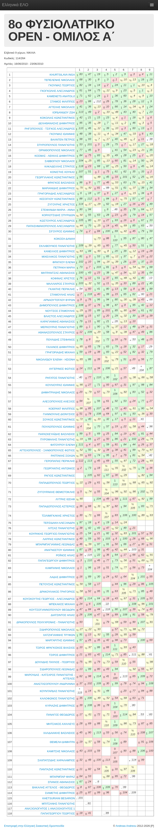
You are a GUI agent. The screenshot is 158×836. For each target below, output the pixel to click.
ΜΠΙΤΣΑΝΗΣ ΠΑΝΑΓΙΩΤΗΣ (58, 803)
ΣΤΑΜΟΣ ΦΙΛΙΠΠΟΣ (62, 101)
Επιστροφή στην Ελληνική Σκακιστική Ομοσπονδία (34, 825)
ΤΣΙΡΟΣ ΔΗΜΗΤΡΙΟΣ (62, 654)
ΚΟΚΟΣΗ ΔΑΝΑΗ (64, 238)
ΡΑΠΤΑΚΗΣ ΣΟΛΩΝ (63, 455)
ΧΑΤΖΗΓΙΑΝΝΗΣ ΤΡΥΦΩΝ (59, 635)
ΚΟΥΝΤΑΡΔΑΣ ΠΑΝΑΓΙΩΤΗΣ (57, 691)
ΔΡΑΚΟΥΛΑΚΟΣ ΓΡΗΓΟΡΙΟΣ (57, 591)
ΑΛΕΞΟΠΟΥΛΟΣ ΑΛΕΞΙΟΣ (59, 401)
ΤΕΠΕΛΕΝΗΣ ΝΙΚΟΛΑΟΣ (59, 80)
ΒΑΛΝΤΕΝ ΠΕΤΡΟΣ (63, 139)
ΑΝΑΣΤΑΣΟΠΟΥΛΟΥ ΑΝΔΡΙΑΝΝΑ (54, 683)
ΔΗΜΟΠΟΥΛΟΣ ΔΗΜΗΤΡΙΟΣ (57, 305)
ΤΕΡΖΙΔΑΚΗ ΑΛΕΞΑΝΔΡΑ (59, 522)
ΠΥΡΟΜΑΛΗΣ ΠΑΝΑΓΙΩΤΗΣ (57, 439)
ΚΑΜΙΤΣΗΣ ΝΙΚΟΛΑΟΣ (61, 751)
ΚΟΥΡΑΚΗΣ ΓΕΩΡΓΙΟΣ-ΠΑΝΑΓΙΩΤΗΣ (52, 533)
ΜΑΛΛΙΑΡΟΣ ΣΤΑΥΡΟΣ (60, 283)
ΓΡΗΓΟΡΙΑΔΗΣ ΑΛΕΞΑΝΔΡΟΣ (56, 193)
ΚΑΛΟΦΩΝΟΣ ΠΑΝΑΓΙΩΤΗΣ (57, 698)
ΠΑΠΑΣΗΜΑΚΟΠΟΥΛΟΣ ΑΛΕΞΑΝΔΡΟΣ (50, 226)
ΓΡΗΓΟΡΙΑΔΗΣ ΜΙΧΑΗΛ (60, 352)
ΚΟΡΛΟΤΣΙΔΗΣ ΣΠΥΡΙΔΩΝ (58, 215)
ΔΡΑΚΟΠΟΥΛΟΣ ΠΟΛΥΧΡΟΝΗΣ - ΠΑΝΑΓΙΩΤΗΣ (45, 622)
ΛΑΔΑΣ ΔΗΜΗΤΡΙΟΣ (62, 577)
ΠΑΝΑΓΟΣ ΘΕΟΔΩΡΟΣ (60, 714)
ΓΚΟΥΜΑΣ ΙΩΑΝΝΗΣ (62, 134)
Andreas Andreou (126, 825)
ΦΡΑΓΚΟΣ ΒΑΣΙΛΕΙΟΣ (61, 182)
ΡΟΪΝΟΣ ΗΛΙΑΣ (65, 555)
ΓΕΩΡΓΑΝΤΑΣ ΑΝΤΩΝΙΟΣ (59, 468)
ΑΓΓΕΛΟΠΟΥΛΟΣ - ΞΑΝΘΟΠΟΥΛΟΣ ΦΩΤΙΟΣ (47, 450)
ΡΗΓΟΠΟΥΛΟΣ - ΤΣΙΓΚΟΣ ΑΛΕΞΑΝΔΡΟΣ (50, 128)
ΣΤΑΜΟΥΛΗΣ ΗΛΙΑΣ (62, 294)
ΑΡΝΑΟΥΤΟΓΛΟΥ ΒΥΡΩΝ (59, 300)
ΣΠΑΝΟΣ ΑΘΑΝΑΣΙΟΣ (61, 782)
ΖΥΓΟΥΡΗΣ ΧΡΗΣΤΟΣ (61, 204)
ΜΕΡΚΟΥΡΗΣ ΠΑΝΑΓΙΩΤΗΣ (58, 327)
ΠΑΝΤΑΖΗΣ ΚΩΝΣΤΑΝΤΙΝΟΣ (57, 769)
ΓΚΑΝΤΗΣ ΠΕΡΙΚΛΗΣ (62, 289)
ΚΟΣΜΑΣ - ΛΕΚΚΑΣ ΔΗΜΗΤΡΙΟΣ (55, 155)
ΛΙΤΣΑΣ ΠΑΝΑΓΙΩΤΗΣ (61, 528)
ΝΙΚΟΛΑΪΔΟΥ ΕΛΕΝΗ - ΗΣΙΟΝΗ (55, 359)
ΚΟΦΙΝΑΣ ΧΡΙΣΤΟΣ (63, 278)
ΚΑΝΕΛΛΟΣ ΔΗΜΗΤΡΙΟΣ (59, 251)
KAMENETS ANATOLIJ (61, 96)
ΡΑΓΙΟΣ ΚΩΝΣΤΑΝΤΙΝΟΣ (59, 475)
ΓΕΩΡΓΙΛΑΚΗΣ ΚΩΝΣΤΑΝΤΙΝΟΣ (55, 177)
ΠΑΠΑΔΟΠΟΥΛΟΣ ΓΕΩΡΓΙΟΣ (57, 482)
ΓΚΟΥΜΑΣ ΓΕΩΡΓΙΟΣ (62, 85)
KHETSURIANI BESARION (58, 798)
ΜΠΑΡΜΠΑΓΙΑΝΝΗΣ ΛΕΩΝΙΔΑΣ (55, 544)
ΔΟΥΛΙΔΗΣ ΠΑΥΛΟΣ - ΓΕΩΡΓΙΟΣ (55, 662)
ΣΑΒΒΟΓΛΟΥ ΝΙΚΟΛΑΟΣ (60, 161)
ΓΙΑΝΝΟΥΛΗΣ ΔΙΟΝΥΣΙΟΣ (59, 414)
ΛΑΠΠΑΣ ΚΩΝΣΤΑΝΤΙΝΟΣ (59, 539)
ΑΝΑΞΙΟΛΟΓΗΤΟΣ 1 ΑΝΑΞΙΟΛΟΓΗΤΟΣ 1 (50, 808)
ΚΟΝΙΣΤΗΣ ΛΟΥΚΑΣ (62, 172)
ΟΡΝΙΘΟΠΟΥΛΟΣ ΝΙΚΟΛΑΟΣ (57, 150)
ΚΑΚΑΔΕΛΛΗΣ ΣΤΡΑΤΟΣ (59, 166)
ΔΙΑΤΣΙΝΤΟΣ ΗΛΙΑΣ (63, 615)
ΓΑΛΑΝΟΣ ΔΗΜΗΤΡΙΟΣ (60, 347)
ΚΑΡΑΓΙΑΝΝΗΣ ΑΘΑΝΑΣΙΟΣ (58, 321)
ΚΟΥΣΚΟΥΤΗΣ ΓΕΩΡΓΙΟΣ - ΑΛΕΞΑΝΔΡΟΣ (49, 598)
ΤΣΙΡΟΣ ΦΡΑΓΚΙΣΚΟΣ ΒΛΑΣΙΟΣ (55, 647)
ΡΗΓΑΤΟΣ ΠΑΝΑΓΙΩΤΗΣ (60, 377)
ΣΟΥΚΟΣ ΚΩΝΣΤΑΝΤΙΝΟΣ (59, 419)
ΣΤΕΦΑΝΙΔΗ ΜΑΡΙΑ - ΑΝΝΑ (58, 209)
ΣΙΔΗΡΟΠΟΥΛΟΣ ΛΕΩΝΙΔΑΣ (57, 669)
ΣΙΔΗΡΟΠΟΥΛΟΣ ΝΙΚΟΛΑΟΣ (57, 629)
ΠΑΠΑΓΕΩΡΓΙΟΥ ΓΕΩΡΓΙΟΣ (58, 813)
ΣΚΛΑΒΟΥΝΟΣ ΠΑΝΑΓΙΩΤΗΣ (57, 246)
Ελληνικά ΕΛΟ (15, 4)
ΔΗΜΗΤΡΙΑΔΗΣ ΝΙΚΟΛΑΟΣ (58, 392)
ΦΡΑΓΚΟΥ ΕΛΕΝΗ (63, 262)
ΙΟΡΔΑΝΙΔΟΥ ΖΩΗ (63, 112)
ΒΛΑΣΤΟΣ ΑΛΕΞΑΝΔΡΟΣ (59, 316)
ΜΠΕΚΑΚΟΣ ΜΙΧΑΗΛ (62, 604)
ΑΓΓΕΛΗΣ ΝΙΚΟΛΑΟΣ (62, 107)
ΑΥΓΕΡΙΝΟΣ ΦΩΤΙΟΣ (62, 368)
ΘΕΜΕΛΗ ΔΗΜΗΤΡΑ (62, 742)
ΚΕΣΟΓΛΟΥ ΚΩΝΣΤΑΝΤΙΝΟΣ (57, 198)
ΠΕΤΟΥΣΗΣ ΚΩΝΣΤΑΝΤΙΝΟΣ (57, 584)
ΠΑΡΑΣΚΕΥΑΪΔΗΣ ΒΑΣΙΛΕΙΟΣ (56, 434)
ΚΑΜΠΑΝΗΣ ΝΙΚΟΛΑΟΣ (60, 568)
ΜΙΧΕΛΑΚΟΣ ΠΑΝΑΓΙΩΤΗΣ (58, 256)
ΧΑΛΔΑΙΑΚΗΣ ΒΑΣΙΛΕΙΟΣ (59, 733)
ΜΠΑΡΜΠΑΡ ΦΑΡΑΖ (62, 776)
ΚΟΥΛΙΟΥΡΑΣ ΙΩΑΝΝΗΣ (60, 385)
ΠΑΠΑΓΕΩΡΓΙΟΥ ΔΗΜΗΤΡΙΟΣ (56, 560)
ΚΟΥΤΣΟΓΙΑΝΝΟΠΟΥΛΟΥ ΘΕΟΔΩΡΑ (52, 609)
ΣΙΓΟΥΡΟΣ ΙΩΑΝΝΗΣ (62, 231)
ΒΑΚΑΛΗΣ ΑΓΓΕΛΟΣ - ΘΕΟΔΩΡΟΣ (53, 787)
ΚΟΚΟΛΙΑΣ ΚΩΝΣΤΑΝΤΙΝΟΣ (57, 117)
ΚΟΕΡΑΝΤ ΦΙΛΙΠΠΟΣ (62, 408)
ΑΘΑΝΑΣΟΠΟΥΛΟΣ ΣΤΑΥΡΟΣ (56, 332)
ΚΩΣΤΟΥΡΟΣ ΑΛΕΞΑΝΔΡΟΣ (57, 220)
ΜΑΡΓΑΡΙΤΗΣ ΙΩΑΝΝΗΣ (60, 640)
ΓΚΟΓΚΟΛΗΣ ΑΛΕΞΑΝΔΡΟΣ (57, 90)
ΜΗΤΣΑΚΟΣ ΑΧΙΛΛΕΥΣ (60, 723)
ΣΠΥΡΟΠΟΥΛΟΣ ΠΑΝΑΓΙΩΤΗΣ (56, 144)
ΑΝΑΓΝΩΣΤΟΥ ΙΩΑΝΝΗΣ (59, 550)
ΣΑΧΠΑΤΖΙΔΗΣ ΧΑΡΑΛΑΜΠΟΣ (56, 760)
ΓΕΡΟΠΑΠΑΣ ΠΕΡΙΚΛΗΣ (59, 461)
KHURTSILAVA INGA (62, 74)
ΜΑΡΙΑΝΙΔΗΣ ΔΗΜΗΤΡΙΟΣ (58, 188)
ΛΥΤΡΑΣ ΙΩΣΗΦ (65, 499)
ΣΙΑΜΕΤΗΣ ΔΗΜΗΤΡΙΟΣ (60, 793)
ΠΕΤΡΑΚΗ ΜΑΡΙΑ (64, 267)
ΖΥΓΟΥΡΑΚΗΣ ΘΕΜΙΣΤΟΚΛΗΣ (56, 492)
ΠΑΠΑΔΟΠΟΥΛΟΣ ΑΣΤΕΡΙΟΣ (57, 506)
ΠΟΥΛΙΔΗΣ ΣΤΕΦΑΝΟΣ (60, 339)
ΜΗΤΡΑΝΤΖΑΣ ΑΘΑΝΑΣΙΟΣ (58, 272)
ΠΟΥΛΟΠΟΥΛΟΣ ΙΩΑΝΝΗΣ (58, 426)
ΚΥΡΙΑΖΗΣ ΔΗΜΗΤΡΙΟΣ (60, 705)
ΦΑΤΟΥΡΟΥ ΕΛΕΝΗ (62, 444)
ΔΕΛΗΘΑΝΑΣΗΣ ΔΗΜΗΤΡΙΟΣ (56, 123)
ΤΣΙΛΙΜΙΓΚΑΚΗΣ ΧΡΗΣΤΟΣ (58, 515)
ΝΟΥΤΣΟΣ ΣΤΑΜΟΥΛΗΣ (60, 310)
